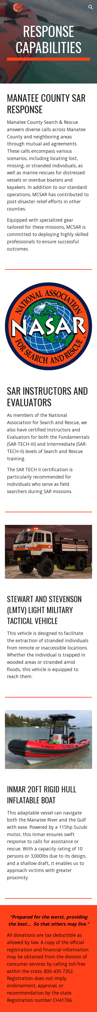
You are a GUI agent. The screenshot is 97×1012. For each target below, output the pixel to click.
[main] (48, 42)
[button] (6, 7)
